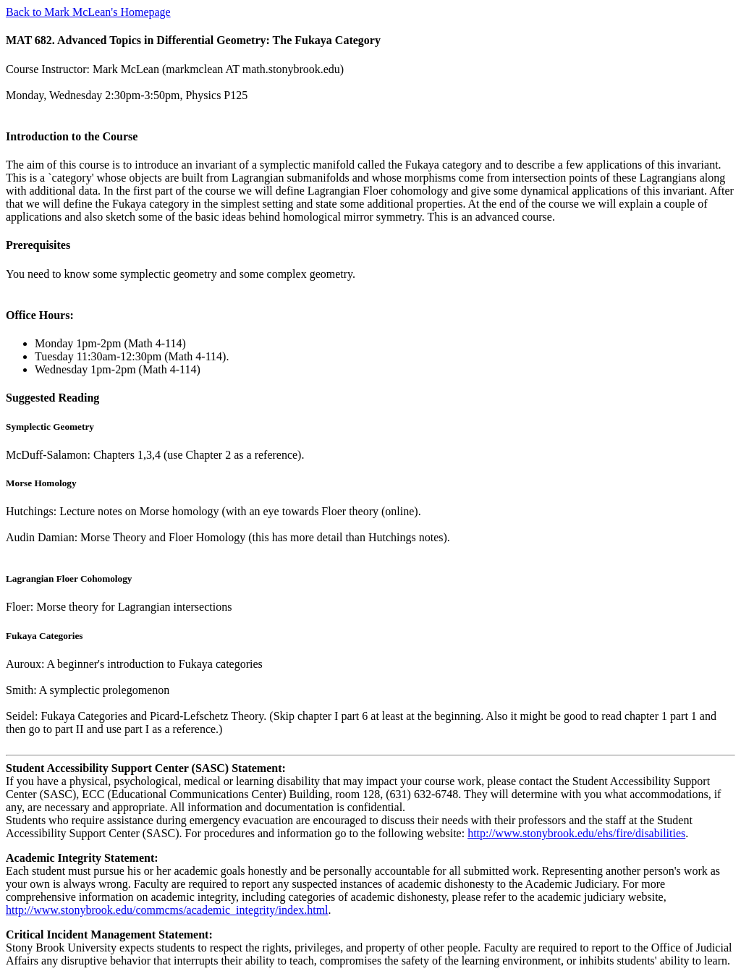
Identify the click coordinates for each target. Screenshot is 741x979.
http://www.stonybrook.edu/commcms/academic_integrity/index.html (167, 910)
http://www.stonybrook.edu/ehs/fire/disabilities (576, 833)
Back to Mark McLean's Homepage (88, 12)
